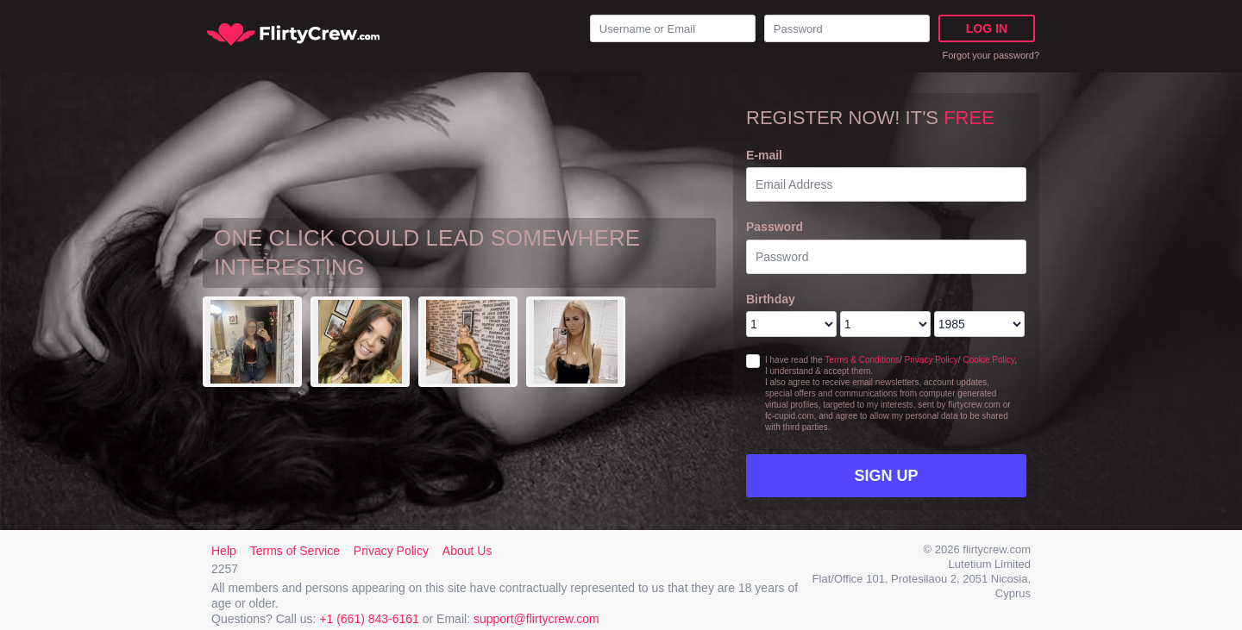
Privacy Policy (931, 360)
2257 (224, 569)
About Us (467, 551)
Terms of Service (295, 551)
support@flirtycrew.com (536, 619)
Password (774, 227)
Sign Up (886, 475)
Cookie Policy (988, 360)
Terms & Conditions (862, 360)
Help (223, 551)
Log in (986, 28)
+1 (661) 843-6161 (369, 619)
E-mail (764, 155)
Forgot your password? (991, 55)
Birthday (770, 299)
